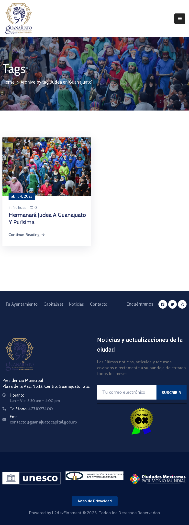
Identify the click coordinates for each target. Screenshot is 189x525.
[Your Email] (126, 392)
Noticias (19, 207)
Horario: (17, 395)
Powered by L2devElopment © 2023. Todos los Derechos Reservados (94, 512)
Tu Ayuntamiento (21, 304)
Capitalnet (53, 304)
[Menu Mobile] (179, 18)
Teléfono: (31, 408)
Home (8, 82)
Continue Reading (27, 234)
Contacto (99, 304)
